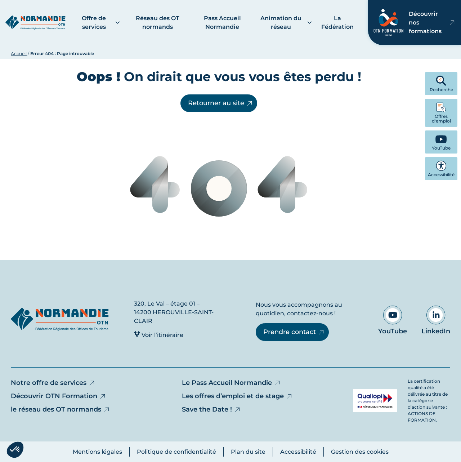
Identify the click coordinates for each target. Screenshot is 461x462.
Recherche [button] (441, 83)
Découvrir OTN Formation (58, 396)
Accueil (19, 53)
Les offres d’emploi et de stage (237, 396)
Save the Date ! (211, 409)
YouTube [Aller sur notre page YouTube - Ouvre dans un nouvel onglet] (392, 320)
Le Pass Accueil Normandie (231, 383)
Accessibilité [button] (441, 168)
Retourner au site (220, 103)
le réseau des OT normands (60, 409)
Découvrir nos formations (414, 22)
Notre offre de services (53, 383)
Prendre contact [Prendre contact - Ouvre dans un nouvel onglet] (294, 332)
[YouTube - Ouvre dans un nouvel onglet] (441, 142)
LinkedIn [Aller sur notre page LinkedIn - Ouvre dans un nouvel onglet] (435, 320)
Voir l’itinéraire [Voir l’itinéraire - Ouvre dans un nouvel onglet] (158, 334)
